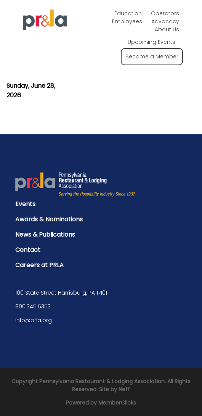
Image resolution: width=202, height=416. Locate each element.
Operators (165, 13)
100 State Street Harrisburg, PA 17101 (61, 293)
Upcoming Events (151, 42)
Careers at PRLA (39, 265)
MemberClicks (117, 402)
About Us (167, 29)
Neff (124, 389)
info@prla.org (33, 320)
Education (128, 13)
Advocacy (165, 21)
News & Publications (45, 234)
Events (25, 204)
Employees (127, 21)
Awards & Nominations (49, 219)
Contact (27, 249)
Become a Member (151, 56)
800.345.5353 (33, 306)
